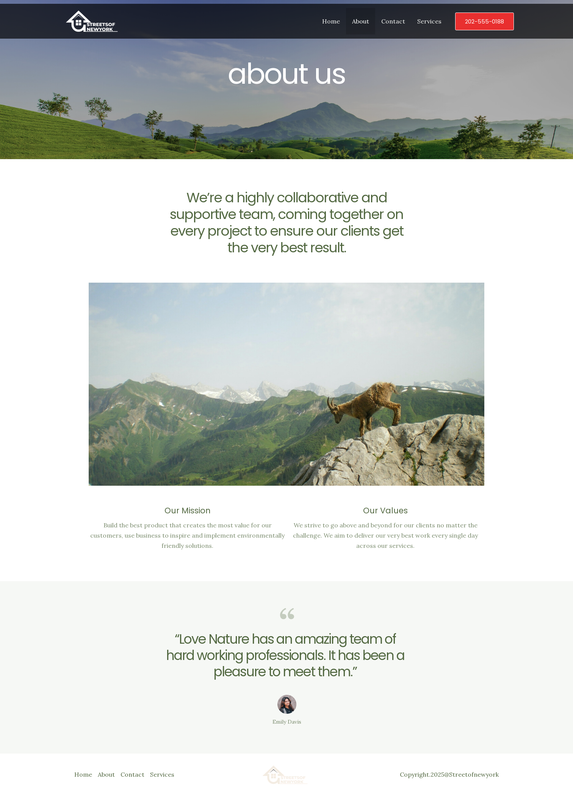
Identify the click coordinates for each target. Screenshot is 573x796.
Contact (393, 21)
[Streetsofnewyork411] (93, 20)
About (360, 21)
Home (331, 21)
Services (429, 21)
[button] (484, 21)
